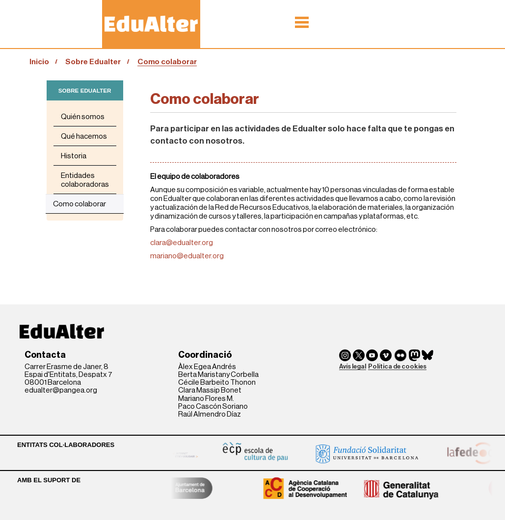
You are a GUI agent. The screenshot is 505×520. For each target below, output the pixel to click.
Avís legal (352, 366)
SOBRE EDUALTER (84, 90)
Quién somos (83, 117)
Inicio (39, 62)
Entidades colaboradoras (85, 180)
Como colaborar (79, 204)
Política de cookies (397, 366)
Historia (73, 156)
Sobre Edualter (93, 62)
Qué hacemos (84, 136)
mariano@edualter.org (187, 256)
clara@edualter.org (181, 243)
